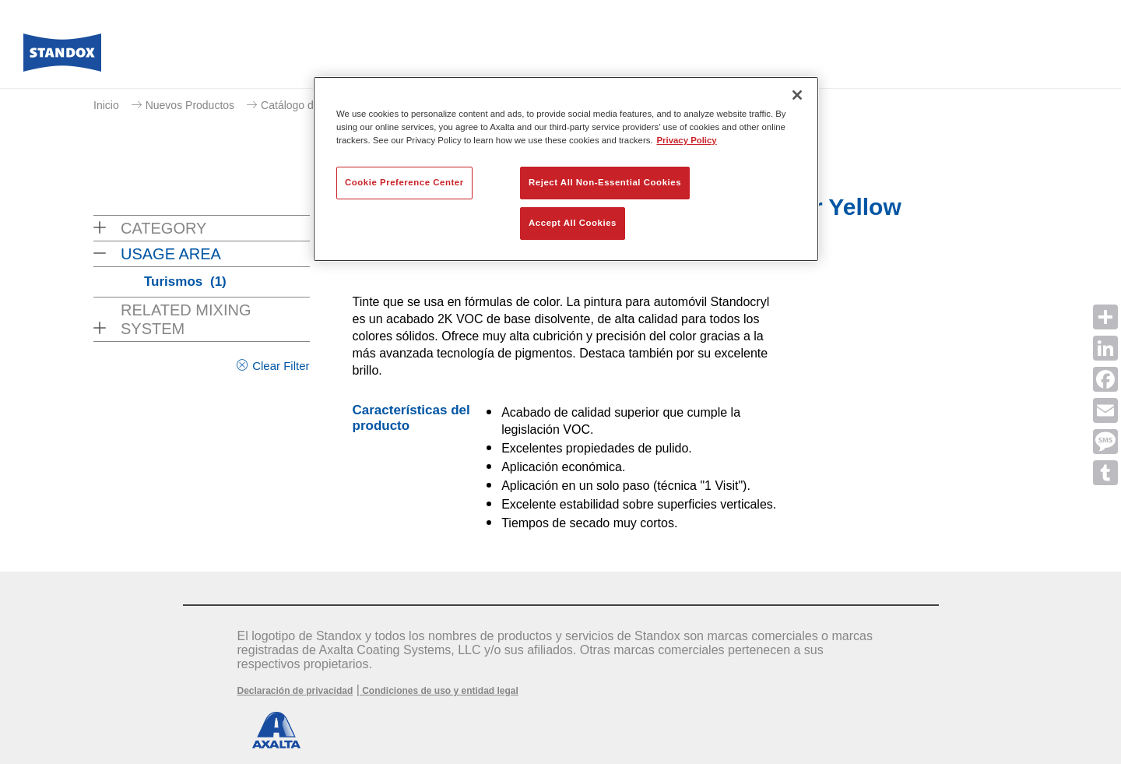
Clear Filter (280, 365)
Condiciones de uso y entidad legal (439, 690)
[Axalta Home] (62, 57)
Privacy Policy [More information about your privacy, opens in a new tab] (687, 140)
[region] (566, 169)
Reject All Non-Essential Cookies (605, 182)
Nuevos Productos (190, 105)
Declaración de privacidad (295, 690)
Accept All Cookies (573, 222)
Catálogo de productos (316, 105)
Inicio (106, 105)
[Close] (797, 95)
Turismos (185, 281)
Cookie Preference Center (404, 182)
